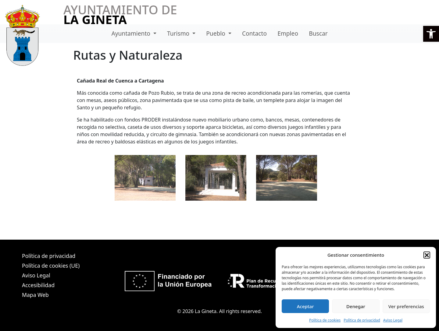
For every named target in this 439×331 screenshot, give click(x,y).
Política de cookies (325, 320)
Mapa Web (35, 294)
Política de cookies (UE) (51, 265)
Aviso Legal (392, 320)
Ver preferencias (406, 306)
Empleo (287, 33)
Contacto (254, 33)
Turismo (179, 33)
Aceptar (305, 306)
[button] (431, 34)
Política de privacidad (362, 320)
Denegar (355, 306)
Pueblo (216, 33)
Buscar (318, 33)
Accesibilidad (38, 285)
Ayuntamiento (131, 33)
